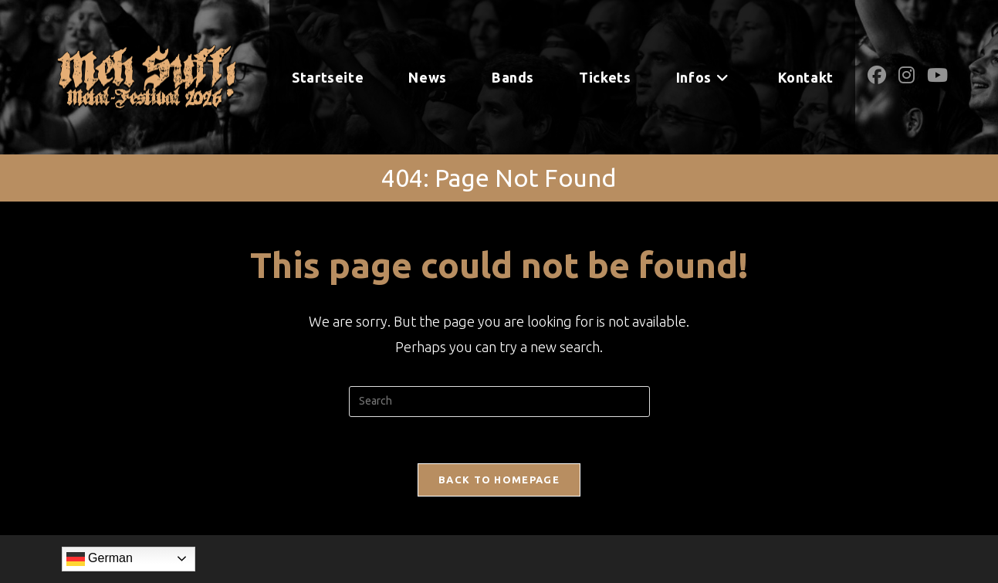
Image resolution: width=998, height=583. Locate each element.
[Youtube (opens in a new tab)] (937, 75)
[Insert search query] (499, 401)
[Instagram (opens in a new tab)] (906, 75)
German (99, 559)
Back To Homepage (499, 479)
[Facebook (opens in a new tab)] (876, 75)
